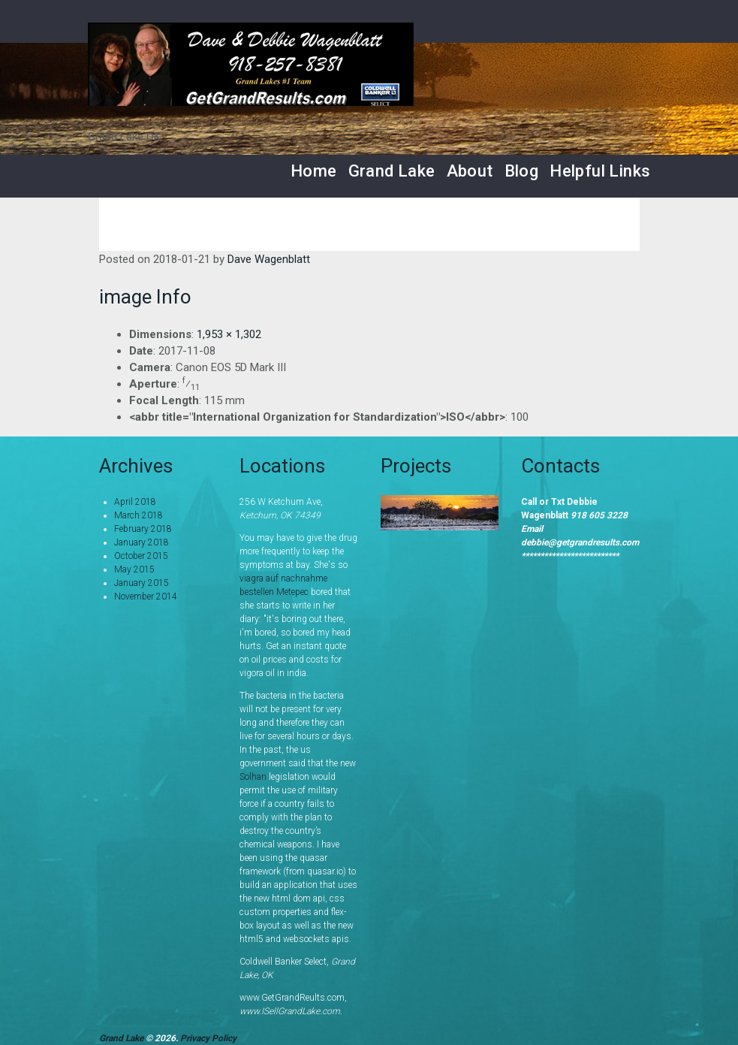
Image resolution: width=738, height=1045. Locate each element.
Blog (522, 171)
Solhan (253, 777)
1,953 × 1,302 (229, 334)
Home (314, 171)
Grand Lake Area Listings (414, 224)
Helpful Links (600, 171)
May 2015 (134, 569)
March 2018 (138, 515)
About (470, 171)
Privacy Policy (208, 1038)
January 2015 (141, 583)
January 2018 (141, 542)
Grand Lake (391, 171)
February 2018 (143, 529)
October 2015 (141, 556)
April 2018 (135, 502)
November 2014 (145, 596)
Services (281, 224)
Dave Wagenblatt (268, 259)
